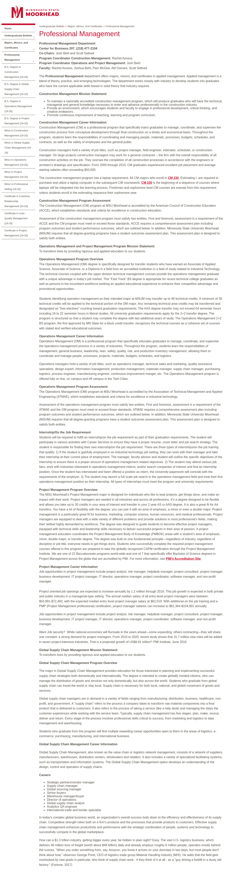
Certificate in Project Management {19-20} (16, 233)
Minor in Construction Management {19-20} (16, 133)
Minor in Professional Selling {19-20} (16, 187)
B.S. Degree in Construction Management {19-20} (16, 71)
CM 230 (173, 178)
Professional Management (12, 57)
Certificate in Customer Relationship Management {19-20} (17, 201)
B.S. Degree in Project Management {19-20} (16, 121)
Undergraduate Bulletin (18, 35)
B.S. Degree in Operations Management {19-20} (18, 106)
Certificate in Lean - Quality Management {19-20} (16, 218)
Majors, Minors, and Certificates (16, 45)
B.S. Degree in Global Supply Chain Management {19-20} (16, 89)
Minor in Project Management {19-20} (16, 174)
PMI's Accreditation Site (183, 558)
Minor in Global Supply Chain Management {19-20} (17, 147)
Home (7, 28)
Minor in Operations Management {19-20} (16, 162)
